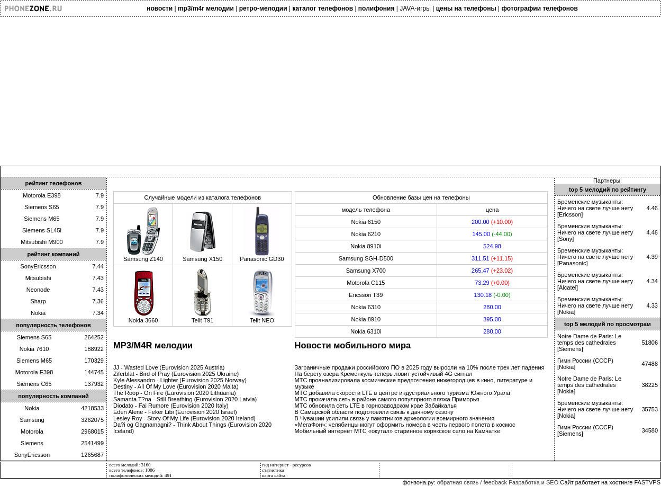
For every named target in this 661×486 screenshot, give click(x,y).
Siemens (32, 443)
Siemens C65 (34, 384)
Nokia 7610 (34, 349)
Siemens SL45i (41, 230)
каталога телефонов (233, 197)
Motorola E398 (42, 195)
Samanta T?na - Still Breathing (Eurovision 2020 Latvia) (185, 399)
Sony (565, 239)
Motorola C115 (366, 283)
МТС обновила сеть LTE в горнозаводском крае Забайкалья (376, 405)
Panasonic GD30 (262, 256)
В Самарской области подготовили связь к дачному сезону (374, 412)
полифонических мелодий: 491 (141, 475)
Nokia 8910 (366, 319)
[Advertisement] (317, 91)
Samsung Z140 (143, 256)
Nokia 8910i (365, 246)
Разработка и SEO (533, 482)
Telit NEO (261, 317)
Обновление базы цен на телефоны (421, 197)
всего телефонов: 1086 (132, 470)
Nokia (38, 313)
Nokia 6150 (366, 222)
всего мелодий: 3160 (130, 464)
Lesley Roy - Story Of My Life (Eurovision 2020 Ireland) (184, 418)
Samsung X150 (202, 256)
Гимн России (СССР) (585, 360)
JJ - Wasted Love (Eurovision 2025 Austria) (169, 367)
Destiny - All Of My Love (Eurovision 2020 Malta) (176, 386)
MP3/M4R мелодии (153, 345)
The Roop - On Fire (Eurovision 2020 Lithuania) (174, 393)
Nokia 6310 (366, 307)
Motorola (32, 431)
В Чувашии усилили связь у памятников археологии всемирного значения (395, 418)
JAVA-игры (415, 8)
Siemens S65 (41, 207)
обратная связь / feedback (472, 482)
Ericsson (570, 214)
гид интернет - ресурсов (286, 464)
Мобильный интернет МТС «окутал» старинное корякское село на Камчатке (398, 431)
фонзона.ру (417, 482)
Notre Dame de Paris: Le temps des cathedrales (589, 339)
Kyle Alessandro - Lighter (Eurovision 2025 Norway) (180, 380)
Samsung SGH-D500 (366, 258)
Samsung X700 (366, 270)
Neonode (38, 289)
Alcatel (567, 287)
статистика (273, 470)
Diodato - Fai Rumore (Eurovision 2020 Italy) (171, 405)
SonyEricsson (38, 266)
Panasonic (572, 263)
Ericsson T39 (366, 295)
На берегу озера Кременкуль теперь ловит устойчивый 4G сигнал (384, 374)
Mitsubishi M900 (41, 242)
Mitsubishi (38, 278)
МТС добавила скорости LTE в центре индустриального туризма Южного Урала (402, 393)
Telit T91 (202, 317)
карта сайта (273, 475)
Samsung (32, 420)
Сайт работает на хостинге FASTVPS (610, 482)
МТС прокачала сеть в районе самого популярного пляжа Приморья (387, 399)
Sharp (38, 301)
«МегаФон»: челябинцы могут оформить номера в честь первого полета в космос (405, 424)
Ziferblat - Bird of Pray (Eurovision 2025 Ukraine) (176, 374)
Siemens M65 (41, 218)
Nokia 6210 (366, 234)
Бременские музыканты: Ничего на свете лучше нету (595, 205)
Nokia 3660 (143, 317)
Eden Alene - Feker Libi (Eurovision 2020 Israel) (175, 412)
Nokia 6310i (365, 331)
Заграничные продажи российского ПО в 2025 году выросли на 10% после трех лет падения (420, 367)
